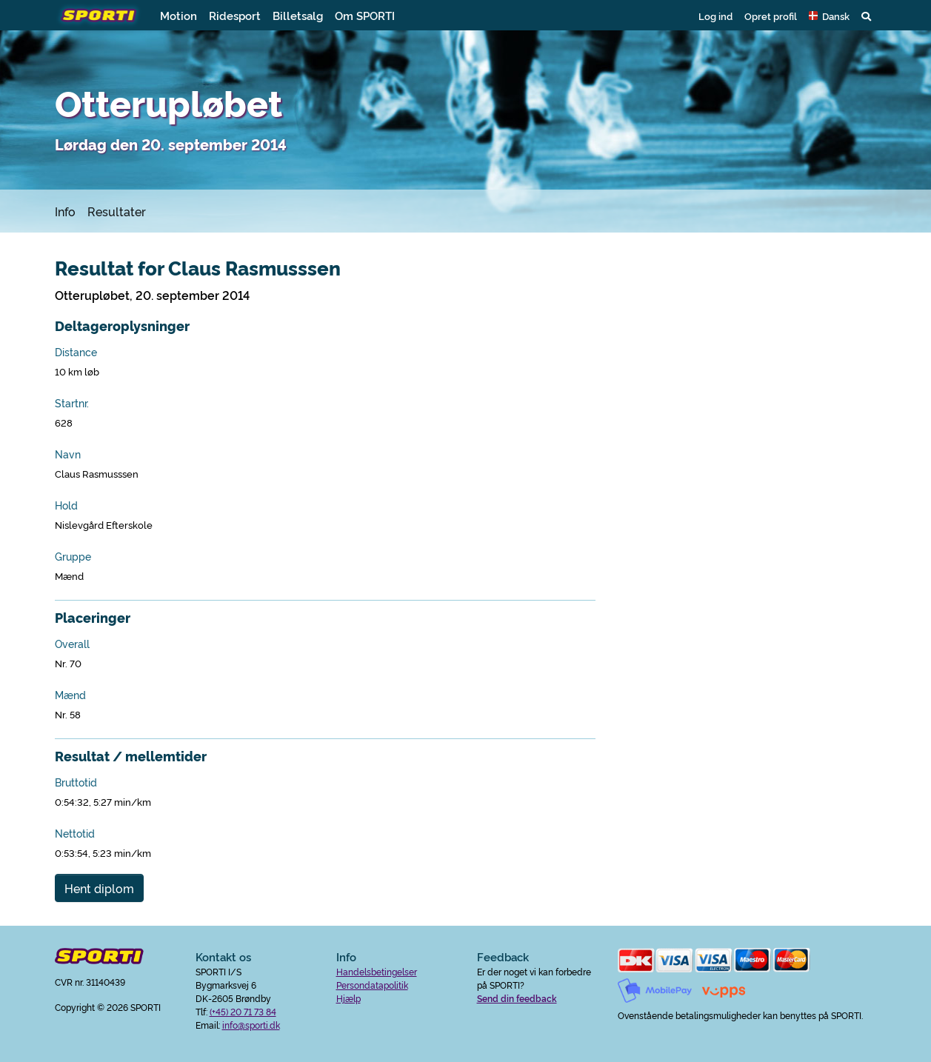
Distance (76, 351)
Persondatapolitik (372, 984)
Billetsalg (298, 15)
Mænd (70, 694)
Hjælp (348, 998)
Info (65, 211)
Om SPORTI (365, 15)
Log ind (715, 15)
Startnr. (72, 402)
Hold (66, 505)
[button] (829, 15)
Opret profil (770, 15)
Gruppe (73, 556)
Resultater (116, 211)
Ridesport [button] (235, 15)
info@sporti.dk (251, 1024)
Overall (72, 643)
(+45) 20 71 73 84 (243, 1011)
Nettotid (75, 833)
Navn (68, 454)
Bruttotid (76, 782)
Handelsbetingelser (376, 971)
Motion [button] (178, 15)
